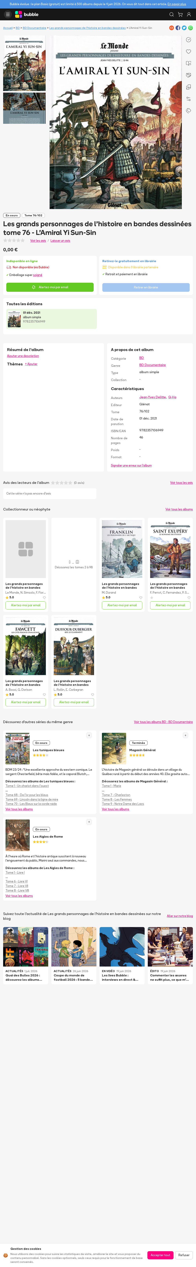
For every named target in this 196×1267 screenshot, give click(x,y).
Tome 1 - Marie (111, 786)
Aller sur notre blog (180, 916)
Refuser (184, 1255)
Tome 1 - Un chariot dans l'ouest (27, 786)
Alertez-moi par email (50, 287)
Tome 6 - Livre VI (17, 881)
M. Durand (109, 592)
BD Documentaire (34, 28)
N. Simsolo (27, 592)
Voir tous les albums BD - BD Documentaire (163, 722)
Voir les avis (38, 240)
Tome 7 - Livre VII (17, 886)
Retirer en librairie (146, 287)
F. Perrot (155, 592)
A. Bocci (11, 690)
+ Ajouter (31, 364)
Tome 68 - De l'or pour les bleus (27, 795)
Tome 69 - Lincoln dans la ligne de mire (32, 799)
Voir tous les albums (179, 509)
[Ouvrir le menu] (8, 14)
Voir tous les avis (181, 482)
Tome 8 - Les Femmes (117, 799)
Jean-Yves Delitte (152, 397)
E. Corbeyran (74, 690)
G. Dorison (25, 690)
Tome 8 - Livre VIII (17, 890)
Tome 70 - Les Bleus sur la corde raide (31, 804)
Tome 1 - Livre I (15, 872)
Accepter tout (160, 1255)
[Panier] (180, 14)
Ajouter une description (23, 356)
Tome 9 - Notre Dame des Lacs (123, 804)
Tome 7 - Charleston (116, 795)
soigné (37, 275)
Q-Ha (172, 397)
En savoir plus (177, 4)
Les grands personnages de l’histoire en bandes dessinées (87, 28)
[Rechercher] (172, 14)
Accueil (8, 28)
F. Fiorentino (44, 592)
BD (18, 28)
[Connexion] (189, 14)
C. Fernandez (172, 592)
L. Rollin (59, 690)
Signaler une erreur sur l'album (131, 465)
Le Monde (12, 592)
